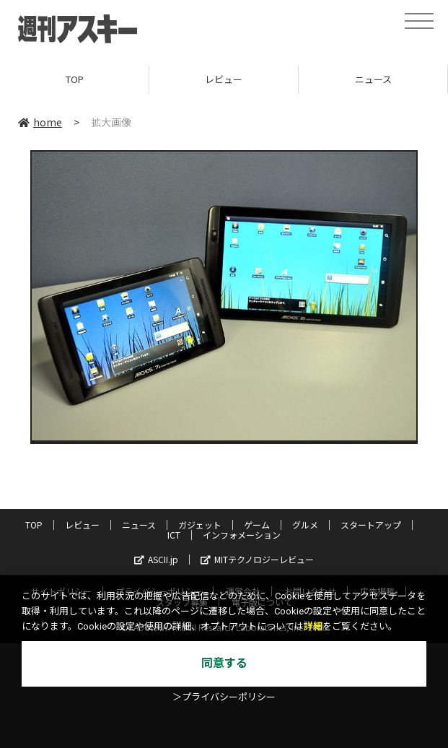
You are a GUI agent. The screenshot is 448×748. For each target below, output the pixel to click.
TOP (75, 79)
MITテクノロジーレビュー (257, 559)
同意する (224, 663)
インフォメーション (242, 535)
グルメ (305, 524)
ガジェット (199, 524)
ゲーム (257, 524)
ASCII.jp (156, 559)
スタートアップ (371, 524)
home (40, 122)
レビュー (223, 79)
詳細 (313, 626)
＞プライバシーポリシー (224, 697)
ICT (173, 535)
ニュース (373, 79)
